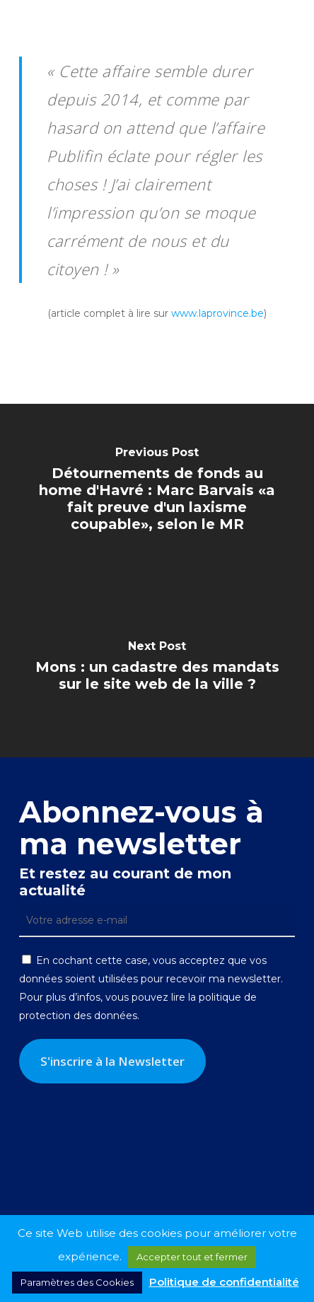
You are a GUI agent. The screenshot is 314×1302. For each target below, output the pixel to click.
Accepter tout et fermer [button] (192, 1256)
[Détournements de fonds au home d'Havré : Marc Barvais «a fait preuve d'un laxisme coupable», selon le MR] (157, 492)
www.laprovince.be (217, 313)
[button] (293, 21)
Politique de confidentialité (224, 1282)
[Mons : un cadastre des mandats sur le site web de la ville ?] (157, 669)
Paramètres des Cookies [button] (77, 1282)
